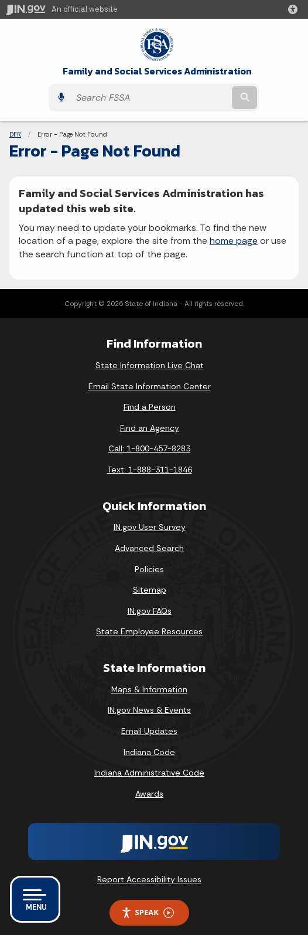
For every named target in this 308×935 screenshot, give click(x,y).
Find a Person (150, 407)
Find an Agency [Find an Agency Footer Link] (149, 428)
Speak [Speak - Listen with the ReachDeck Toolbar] (147, 912)
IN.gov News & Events (149, 710)
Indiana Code (149, 752)
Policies (149, 569)
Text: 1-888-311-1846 (149, 469)
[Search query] (149, 97)
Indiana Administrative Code (149, 772)
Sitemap (149, 589)
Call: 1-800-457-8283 (149, 448)
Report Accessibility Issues (149, 879)
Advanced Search (149, 548)
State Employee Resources (149, 631)
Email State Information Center (149, 386)
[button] (295, 9)
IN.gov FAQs (150, 611)
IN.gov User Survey (150, 527)
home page (234, 240)
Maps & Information (149, 689)
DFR (15, 134)
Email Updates (149, 731)
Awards (149, 793)
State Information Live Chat (149, 365)
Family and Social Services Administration (157, 71)
